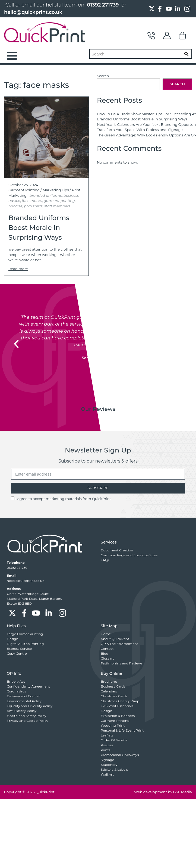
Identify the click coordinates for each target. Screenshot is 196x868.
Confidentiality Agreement (28, 686)
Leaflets (107, 735)
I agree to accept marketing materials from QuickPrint (63, 499)
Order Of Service (114, 740)
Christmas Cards (114, 696)
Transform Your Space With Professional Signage (140, 129)
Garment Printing (24, 190)
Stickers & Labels (114, 769)
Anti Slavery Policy (21, 711)
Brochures (109, 681)
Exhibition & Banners (118, 716)
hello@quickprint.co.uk (33, 12)
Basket (182, 35)
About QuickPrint (115, 639)
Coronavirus (16, 691)
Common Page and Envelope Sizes (129, 555)
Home (106, 634)
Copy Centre (17, 653)
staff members (57, 206)
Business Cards (113, 686)
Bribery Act (16, 681)
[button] (16, 343)
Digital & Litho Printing (25, 644)
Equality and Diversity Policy (29, 706)
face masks (32, 200)
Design (12, 639)
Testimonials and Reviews (122, 663)
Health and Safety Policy (26, 716)
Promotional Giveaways (120, 755)
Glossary (107, 658)
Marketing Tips (56, 190)
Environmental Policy (24, 701)
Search (103, 76)
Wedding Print (113, 725)
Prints (105, 750)
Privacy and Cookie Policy (27, 721)
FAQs (105, 560)
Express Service (19, 649)
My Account (167, 35)
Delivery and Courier (23, 696)
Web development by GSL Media (163, 792)
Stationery (109, 765)
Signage (107, 760)
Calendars (109, 691)
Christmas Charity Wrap (120, 701)
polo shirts (33, 206)
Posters (107, 745)
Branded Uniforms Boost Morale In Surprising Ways (142, 119)
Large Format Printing (25, 634)
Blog (104, 653)
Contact (151, 35)
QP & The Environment (119, 644)
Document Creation (117, 550)
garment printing (59, 200)
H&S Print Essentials (117, 706)
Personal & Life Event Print (122, 730)
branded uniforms (46, 195)
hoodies (15, 206)
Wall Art (107, 774)
